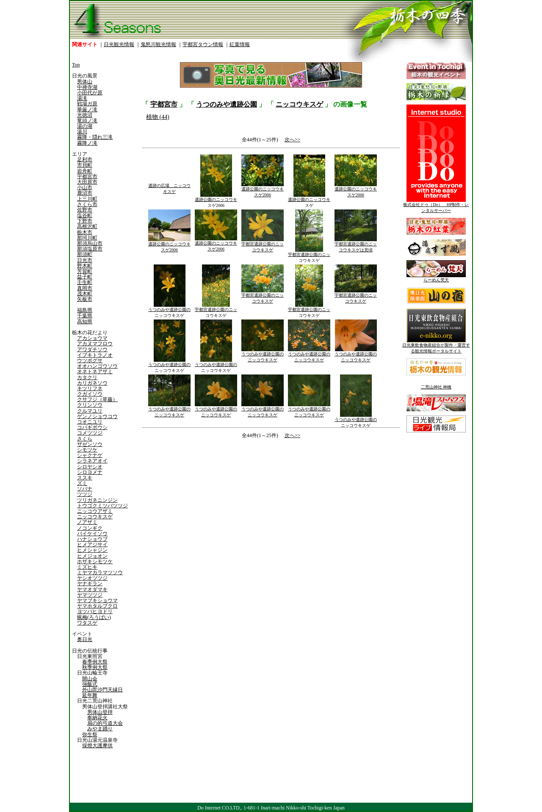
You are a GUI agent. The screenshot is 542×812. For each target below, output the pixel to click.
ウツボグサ (89, 360)
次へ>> (293, 140)
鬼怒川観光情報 (158, 44)
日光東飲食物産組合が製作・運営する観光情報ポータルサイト (436, 346)
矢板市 (84, 299)
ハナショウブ (92, 539)
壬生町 (84, 282)
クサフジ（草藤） (97, 399)
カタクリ (87, 377)
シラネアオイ (92, 461)
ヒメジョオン (92, 556)
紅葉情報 (240, 44)
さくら (84, 439)
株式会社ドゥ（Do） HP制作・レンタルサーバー (436, 205)
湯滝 (82, 98)
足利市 (84, 159)
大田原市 (87, 182)
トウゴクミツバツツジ (102, 506)
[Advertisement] (205, 511)
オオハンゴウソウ (97, 366)
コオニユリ (89, 422)
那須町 (84, 254)
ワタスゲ (87, 623)
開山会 (89, 679)
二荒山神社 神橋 (436, 387)
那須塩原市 (89, 249)
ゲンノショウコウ (97, 416)
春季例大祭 (95, 662)
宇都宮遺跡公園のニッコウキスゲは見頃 (356, 244)
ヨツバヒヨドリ (95, 611)
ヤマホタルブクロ (97, 606)
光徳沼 (84, 115)
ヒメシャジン (92, 550)
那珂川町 (87, 238)
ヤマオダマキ (92, 589)
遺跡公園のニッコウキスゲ (309, 200)
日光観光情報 (119, 44)
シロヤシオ (89, 467)
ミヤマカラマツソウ (100, 572)
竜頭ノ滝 (87, 121)
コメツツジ (89, 433)
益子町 (84, 277)
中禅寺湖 (87, 87)
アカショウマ (92, 338)
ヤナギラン (89, 583)
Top (76, 65)
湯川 (82, 132)
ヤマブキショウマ (97, 600)
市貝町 (84, 165)
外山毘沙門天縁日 (102, 690)
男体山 (84, 82)
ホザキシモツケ (95, 561)
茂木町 (84, 294)
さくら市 (87, 204)
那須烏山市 (89, 243)
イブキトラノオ (95, 355)
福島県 (84, 310)
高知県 (84, 322)
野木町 (84, 266)
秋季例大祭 (95, 667)
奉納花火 (97, 718)
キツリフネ (89, 388)
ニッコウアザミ (95, 511)
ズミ (82, 483)
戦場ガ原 (87, 104)
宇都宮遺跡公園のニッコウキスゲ (262, 244)
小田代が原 (89, 93)
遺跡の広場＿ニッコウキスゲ (169, 186)
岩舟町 (84, 171)
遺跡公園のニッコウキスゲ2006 (216, 200)
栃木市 (84, 232)
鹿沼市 (84, 193)
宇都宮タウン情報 (203, 44)
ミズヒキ (87, 567)
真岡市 (84, 288)
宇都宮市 (87, 176)
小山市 (84, 187)
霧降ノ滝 (87, 143)
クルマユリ (89, 411)
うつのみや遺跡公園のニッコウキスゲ (169, 310)
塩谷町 (84, 215)
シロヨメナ (89, 472)
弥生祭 (89, 735)
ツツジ (84, 494)
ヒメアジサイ (92, 545)
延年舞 (89, 695)
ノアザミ (87, 522)
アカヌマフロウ (95, 344)
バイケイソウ (92, 534)
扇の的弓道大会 (105, 723)
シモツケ (87, 450)
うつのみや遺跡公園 (226, 104)
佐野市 (84, 210)
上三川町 (87, 199)
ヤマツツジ (89, 595)
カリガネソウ (92, 383)
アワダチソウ (92, 349)
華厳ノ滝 (87, 110)
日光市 (84, 260)
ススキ (84, 478)
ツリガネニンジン (97, 500)
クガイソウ (89, 394)
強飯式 (89, 684)
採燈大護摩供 (97, 746)
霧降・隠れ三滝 (95, 137)
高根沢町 (87, 226)
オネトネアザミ (95, 371)
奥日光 (84, 639)
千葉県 (84, 316)
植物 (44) (157, 117)
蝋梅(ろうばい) (94, 617)
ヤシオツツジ (92, 578)
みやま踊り (100, 729)
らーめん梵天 (436, 277)
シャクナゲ (89, 455)
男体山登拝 (100, 712)
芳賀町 (84, 271)
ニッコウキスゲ (95, 517)
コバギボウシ (92, 427)
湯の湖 (84, 126)
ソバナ (84, 489)
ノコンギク (89, 528)
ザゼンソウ (89, 444)
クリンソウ (89, 405)
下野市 (84, 221)
